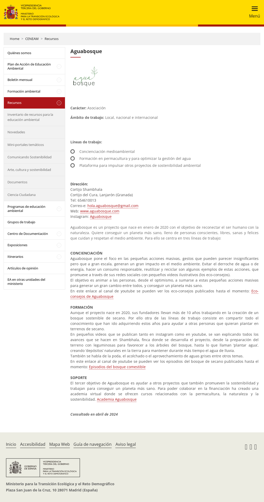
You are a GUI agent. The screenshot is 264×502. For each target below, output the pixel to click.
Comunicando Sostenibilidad (29, 157)
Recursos (52, 38)
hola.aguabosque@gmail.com (112, 205)
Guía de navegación (92, 444)
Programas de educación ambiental (26, 208)
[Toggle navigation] (253, 12)
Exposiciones (17, 245)
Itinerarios (15, 256)
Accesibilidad (32, 444)
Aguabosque (101, 216)
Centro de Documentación (27, 233)
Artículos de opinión (22, 268)
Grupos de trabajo (21, 222)
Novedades (16, 132)
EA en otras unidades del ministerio (26, 281)
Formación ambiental (23, 91)
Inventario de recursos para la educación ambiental (30, 117)
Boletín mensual (19, 79)
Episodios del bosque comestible (117, 366)
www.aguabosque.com (99, 211)
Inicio (11, 444)
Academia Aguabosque (117, 399)
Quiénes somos (19, 53)
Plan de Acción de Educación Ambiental (29, 66)
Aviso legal (126, 444)
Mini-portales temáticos (25, 144)
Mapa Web (59, 444)
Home (14, 38)
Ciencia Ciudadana (21, 194)
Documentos (17, 182)
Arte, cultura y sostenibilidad (29, 169)
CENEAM (32, 38)
